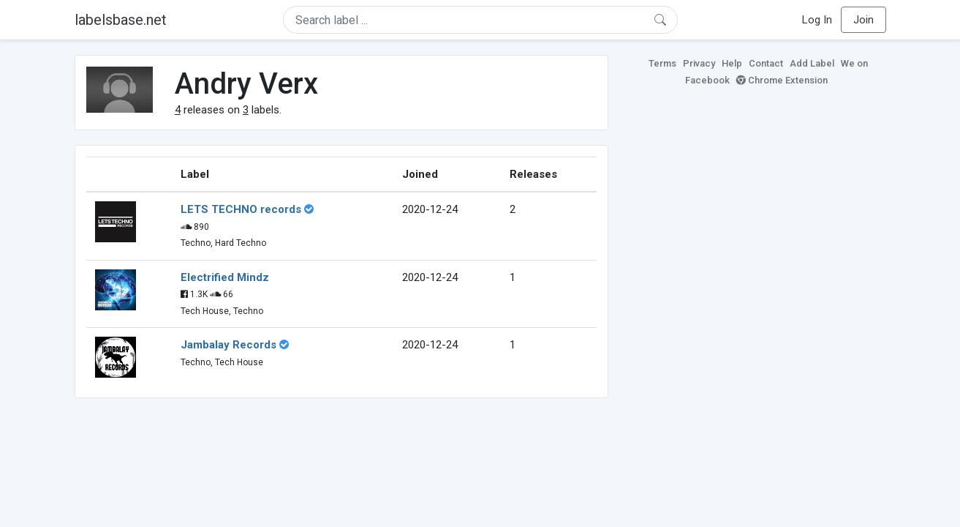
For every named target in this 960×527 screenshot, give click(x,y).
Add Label (812, 63)
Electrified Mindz (225, 277)
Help (732, 63)
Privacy (699, 63)
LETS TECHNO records (241, 209)
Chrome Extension (782, 80)
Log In (817, 19)
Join (863, 19)
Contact (766, 63)
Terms (662, 63)
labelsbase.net (121, 20)
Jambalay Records (228, 344)
